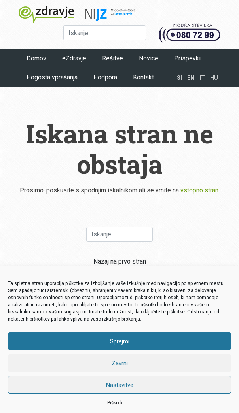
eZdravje (74, 58)
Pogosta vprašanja (52, 77)
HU (214, 78)
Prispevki (187, 58)
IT (202, 78)
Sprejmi (119, 341)
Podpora (105, 77)
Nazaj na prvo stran (119, 261)
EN (190, 78)
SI (179, 78)
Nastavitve (119, 384)
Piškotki (115, 402)
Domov (36, 58)
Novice (148, 58)
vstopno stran (199, 190)
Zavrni (120, 363)
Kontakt (143, 77)
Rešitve (112, 58)
